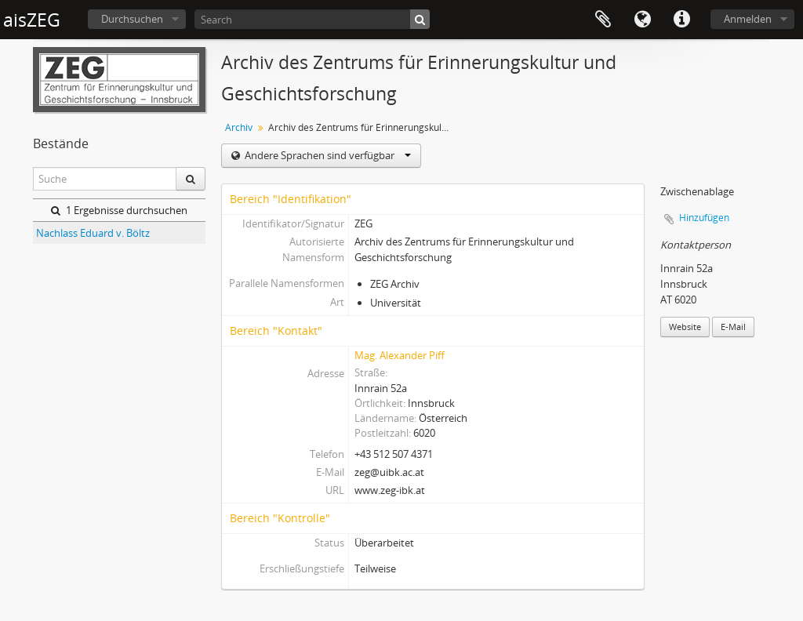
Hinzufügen (704, 217)
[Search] (312, 19)
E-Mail (733, 326)
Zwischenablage (603, 19)
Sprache (642, 19)
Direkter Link (681, 19)
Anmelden (748, 19)
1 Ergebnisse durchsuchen (119, 210)
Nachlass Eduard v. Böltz (93, 233)
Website (685, 326)
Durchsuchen (132, 19)
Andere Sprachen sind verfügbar (326, 155)
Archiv (239, 127)
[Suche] (420, 19)
